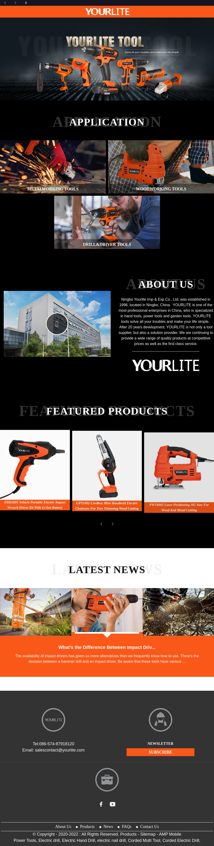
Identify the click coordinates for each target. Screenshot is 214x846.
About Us (63, 826)
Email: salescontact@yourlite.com (53, 750)
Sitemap (147, 834)
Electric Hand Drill (78, 840)
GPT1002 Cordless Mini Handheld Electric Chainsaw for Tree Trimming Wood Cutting (107, 524)
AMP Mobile (170, 834)
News (108, 826)
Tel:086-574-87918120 (53, 744)
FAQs (126, 826)
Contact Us (149, 826)
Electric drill (49, 840)
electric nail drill (111, 840)
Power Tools (25, 840)
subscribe (160, 752)
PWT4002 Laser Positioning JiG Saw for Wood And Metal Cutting (179, 529)
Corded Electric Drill (181, 840)
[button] (100, 93)
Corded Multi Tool (144, 840)
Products (87, 826)
